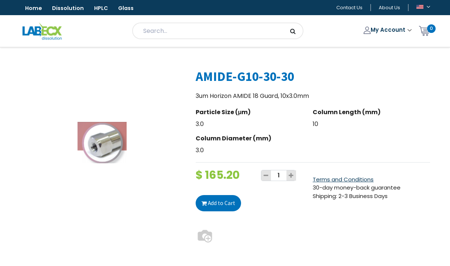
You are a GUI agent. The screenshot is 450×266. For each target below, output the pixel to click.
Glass (138, 8)
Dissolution (73, 8)
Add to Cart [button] (219, 203)
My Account (385, 30)
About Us (389, 7)
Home (35, 8)
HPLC (109, 8)
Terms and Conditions (343, 180)
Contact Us (349, 7)
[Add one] (291, 176)
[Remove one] (266, 176)
